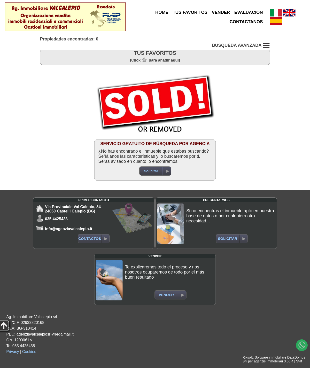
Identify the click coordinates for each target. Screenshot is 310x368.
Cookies (29, 352)
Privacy (12, 352)
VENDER (221, 12)
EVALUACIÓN (248, 12)
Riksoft (247, 357)
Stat (299, 361)
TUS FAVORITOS (190, 12)
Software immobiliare (270, 357)
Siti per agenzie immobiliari (262, 361)
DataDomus (296, 357)
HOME (161, 12)
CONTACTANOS (246, 21)
